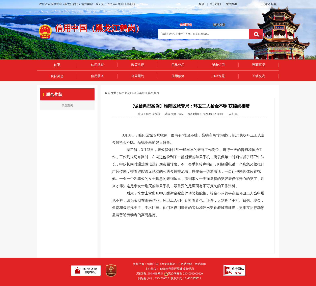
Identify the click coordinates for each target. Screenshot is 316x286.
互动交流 (258, 76)
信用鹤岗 (124, 93)
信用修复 (178, 76)
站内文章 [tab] (219, 24)
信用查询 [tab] (186, 24)
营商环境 (258, 64)
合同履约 (137, 76)
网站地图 (200, 263)
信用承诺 (97, 76)
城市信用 (218, 64)
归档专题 (218, 76)
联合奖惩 (57, 76)
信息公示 (178, 64)
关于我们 (215, 4)
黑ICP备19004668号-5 (149, 273)
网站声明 (231, 4)
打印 (233, 114)
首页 (57, 64)
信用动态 (97, 64)
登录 (201, 4)
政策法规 (137, 64)
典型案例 (153, 93)
